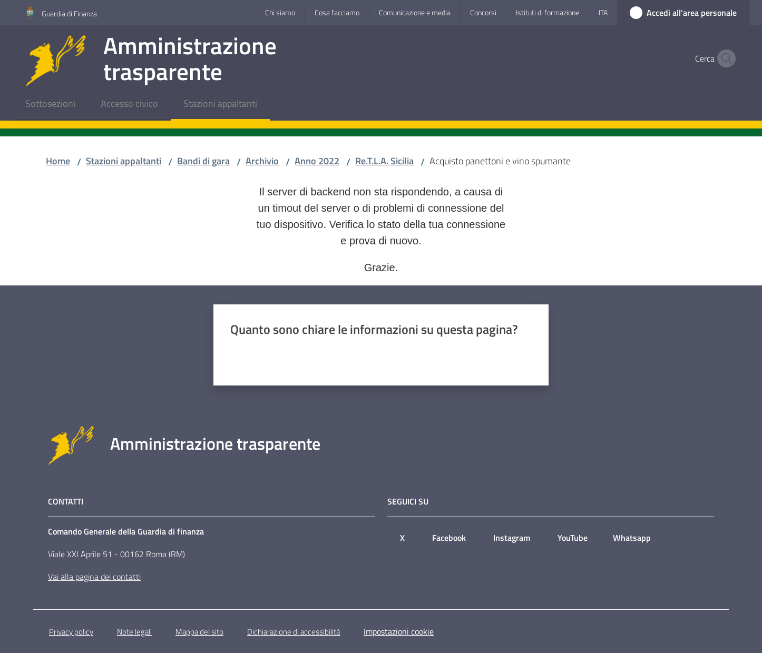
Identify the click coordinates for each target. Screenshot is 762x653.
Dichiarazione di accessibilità (293, 632)
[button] (724, 58)
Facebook (449, 537)
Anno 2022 (317, 161)
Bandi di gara (203, 161)
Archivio (262, 161)
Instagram (511, 537)
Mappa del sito (199, 632)
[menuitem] (50, 104)
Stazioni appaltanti (123, 161)
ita (603, 12)
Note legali (134, 632)
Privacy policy (71, 632)
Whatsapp (632, 537)
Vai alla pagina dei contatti (94, 576)
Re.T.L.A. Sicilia (384, 161)
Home (58, 161)
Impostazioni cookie (399, 631)
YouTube (573, 537)
